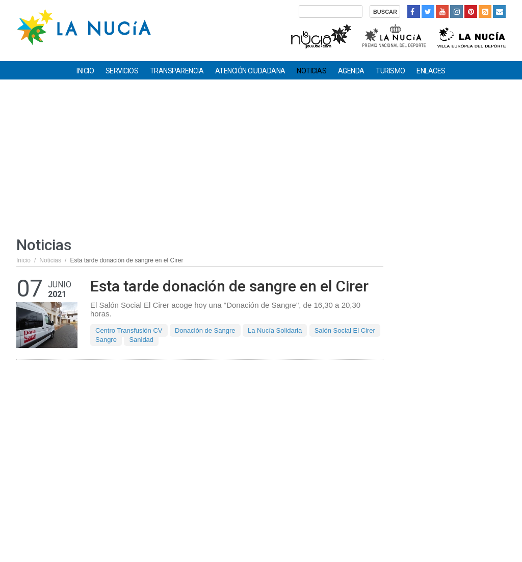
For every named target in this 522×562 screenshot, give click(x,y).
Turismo (390, 71)
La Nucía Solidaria (275, 330)
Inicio (85, 71)
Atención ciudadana (250, 71)
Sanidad (141, 339)
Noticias (311, 71)
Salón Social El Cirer (345, 330)
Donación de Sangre (205, 330)
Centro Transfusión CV (129, 330)
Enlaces (431, 71)
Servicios (122, 71)
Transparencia (177, 71)
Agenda (351, 71)
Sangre (106, 339)
